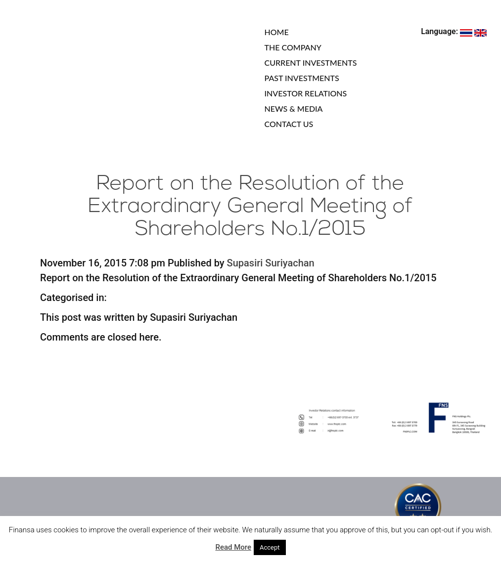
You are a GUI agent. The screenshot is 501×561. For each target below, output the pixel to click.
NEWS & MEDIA (294, 108)
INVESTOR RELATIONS (306, 93)
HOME (277, 32)
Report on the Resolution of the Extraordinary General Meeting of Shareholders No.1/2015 (250, 206)
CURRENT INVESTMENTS (311, 62)
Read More (233, 547)
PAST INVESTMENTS (302, 78)
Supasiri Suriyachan (271, 263)
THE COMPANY (293, 47)
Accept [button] (270, 547)
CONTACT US (289, 124)
